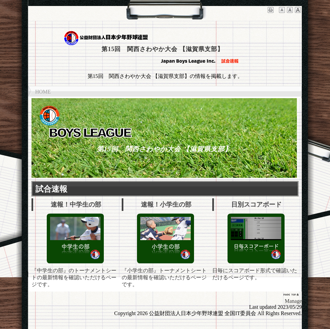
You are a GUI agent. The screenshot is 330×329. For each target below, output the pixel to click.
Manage (293, 301)
